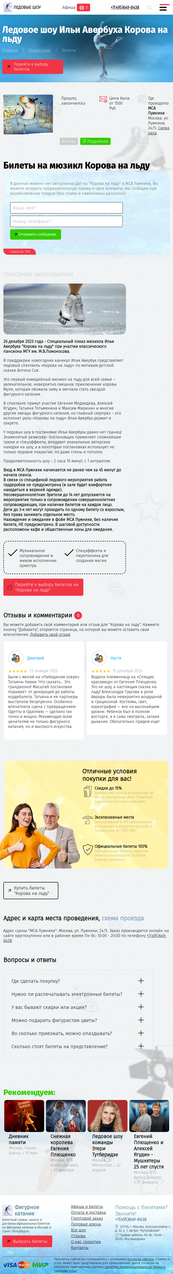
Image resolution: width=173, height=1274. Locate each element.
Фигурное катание (20, 1210)
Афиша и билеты (87, 1206)
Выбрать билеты (30, 1241)
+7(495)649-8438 (125, 7)
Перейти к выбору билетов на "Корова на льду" (46, 587)
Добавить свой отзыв (50, 634)
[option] (80, 558)
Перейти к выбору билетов (31, 67)
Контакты (80, 1247)
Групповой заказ (87, 1218)
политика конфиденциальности (128, 1267)
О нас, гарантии (86, 1241)
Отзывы (78, 1235)
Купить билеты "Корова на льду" (34, 890)
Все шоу (78, 1230)
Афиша (69, 7)
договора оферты (140, 1259)
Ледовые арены (86, 1224)
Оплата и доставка (88, 1212)
